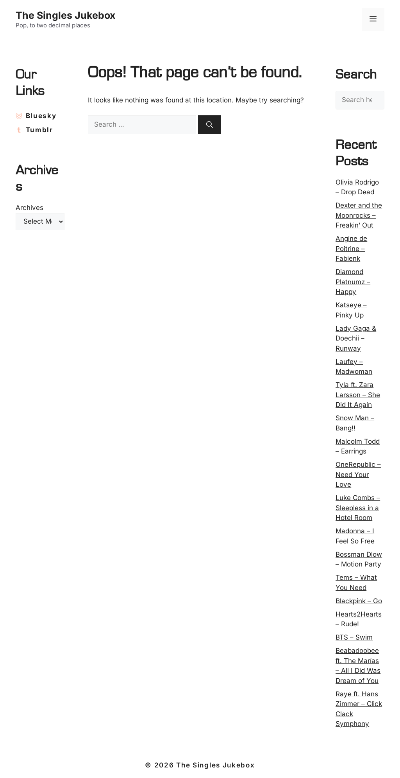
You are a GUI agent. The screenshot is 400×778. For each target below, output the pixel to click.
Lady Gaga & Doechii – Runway (356, 338)
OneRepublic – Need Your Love (358, 474)
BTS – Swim (354, 637)
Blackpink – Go (359, 601)
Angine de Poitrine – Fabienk (351, 248)
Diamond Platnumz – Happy (353, 282)
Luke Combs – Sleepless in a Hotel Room (358, 508)
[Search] (209, 124)
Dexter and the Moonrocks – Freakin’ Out (359, 215)
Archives (29, 208)
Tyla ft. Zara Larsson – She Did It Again (358, 395)
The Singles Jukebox (66, 15)
